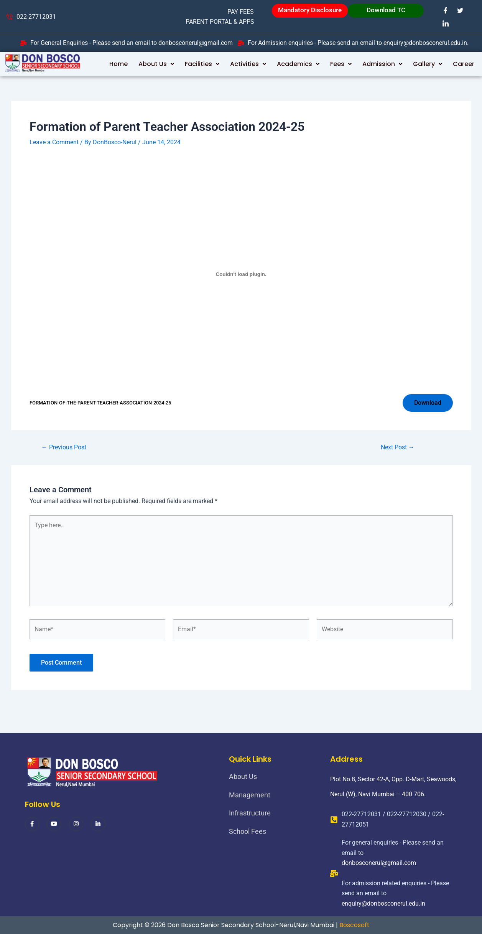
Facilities (202, 63)
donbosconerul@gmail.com (379, 862)
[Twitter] (460, 10)
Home (118, 63)
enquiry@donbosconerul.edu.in (383, 903)
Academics (298, 63)
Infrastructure (250, 813)
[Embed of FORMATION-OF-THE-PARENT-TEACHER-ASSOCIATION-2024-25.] (241, 274)
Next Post (398, 447)
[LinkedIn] (445, 23)
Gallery (427, 63)
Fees (341, 63)
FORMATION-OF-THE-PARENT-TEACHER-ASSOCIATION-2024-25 (100, 403)
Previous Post (63, 447)
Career (463, 63)
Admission (382, 63)
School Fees (247, 831)
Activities (248, 63)
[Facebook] (445, 10)
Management (249, 795)
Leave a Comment (54, 142)
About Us (156, 63)
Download (427, 402)
